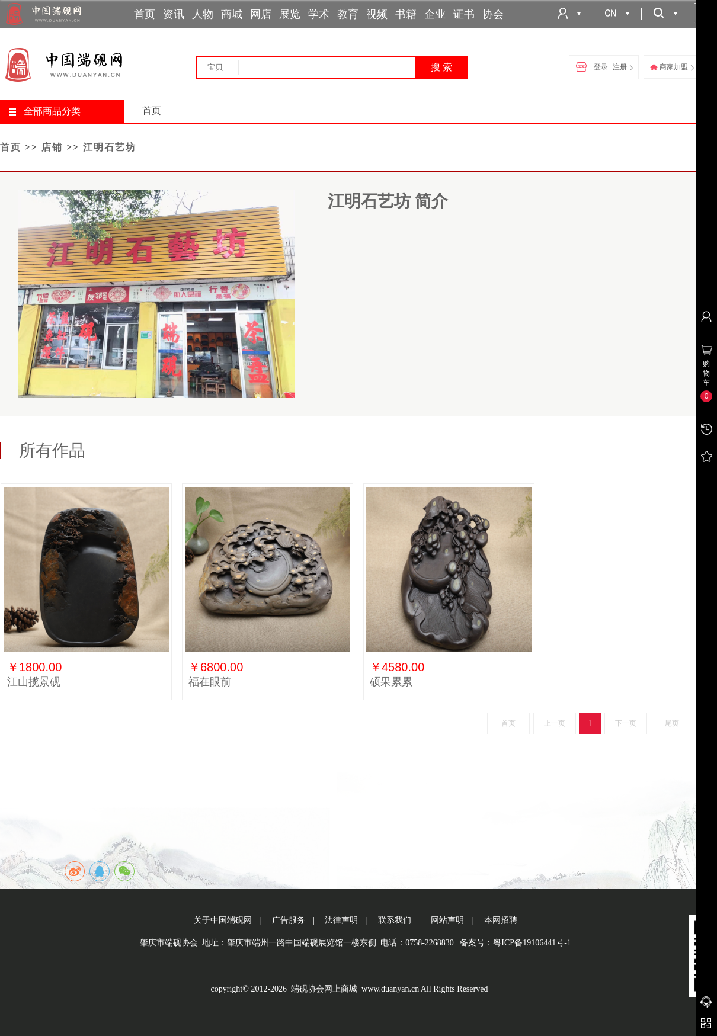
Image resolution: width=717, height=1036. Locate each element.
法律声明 (341, 920)
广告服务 (288, 920)
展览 (289, 14)
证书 (464, 14)
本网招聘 (500, 920)
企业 (435, 14)
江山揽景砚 (33, 682)
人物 (202, 14)
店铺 (52, 147)
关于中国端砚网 (223, 920)
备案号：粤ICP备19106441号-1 (515, 942)
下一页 (625, 723)
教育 (347, 14)
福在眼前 (209, 682)
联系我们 (394, 920)
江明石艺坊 (109, 147)
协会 (493, 14)
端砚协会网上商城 (324, 988)
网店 (260, 14)
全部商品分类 (45, 111)
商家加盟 (672, 67)
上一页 (554, 723)
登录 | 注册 (604, 67)
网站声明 (447, 920)
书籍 (406, 14)
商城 (231, 14)
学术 (318, 14)
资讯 (173, 14)
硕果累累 (391, 682)
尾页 (672, 723)
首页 (144, 14)
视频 (377, 14)
